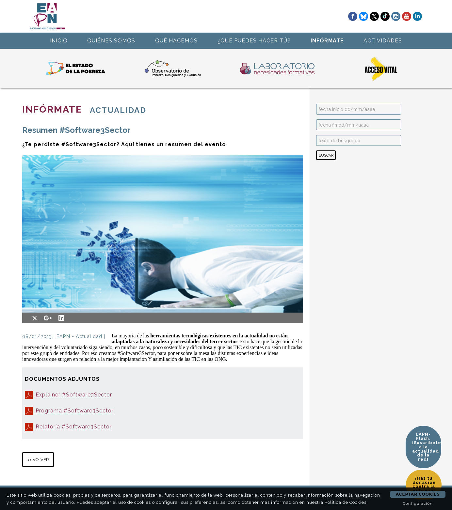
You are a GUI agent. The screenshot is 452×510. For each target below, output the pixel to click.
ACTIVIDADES (382, 41)
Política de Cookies (345, 502)
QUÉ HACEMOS (176, 41)
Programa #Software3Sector (75, 411)
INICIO (59, 41)
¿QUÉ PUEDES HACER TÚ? (254, 41)
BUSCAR (326, 155)
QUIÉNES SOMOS (111, 41)
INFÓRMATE (327, 41)
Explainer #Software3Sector (74, 395)
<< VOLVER (38, 459)
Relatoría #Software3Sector (74, 427)
